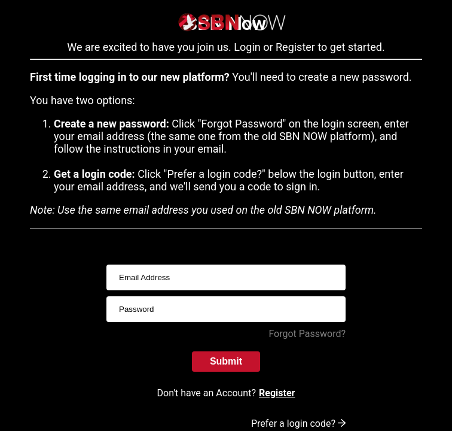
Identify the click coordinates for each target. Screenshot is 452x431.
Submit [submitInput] (226, 361)
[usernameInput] (226, 277)
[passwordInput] (226, 309)
